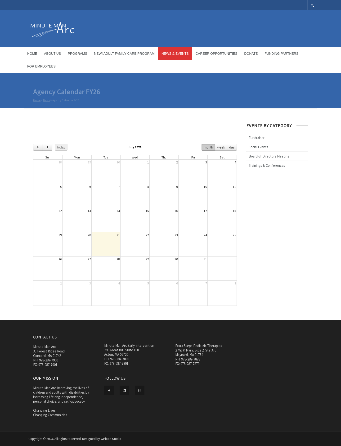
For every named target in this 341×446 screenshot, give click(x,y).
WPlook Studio (111, 439)
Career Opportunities (216, 53)
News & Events (175, 53)
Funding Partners (281, 53)
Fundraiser (257, 137)
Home (32, 53)
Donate (251, 53)
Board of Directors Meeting (269, 156)
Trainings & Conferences (267, 165)
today (61, 147)
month (208, 147)
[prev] (38, 147)
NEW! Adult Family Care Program (124, 53)
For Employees (41, 66)
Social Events (258, 147)
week (221, 147)
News (46, 101)
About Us (52, 53)
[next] (47, 147)
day (232, 147)
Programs (77, 53)
